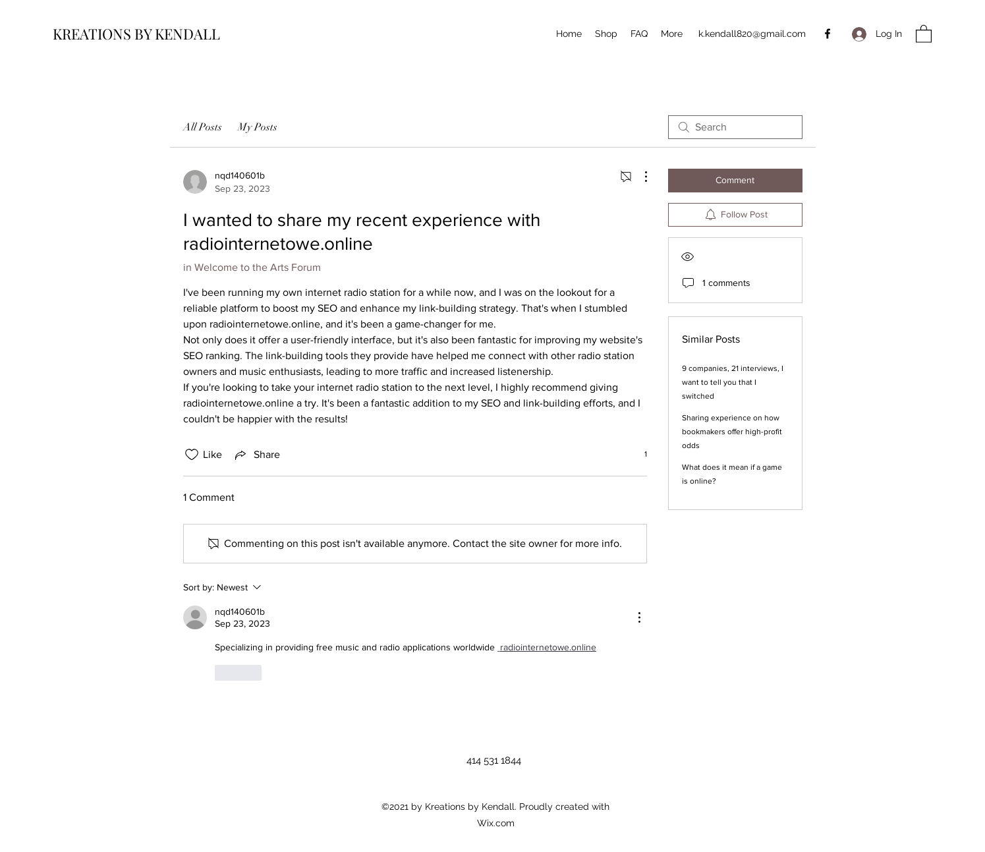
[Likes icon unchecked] (191, 455)
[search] (735, 127)
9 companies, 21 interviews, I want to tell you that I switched (732, 382)
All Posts (202, 127)
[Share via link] (256, 455)
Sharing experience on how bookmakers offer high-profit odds (732, 431)
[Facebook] (827, 33)
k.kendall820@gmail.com (752, 33)
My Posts (257, 127)
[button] (924, 33)
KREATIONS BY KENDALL (136, 33)
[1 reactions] (638, 454)
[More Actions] (639, 177)
